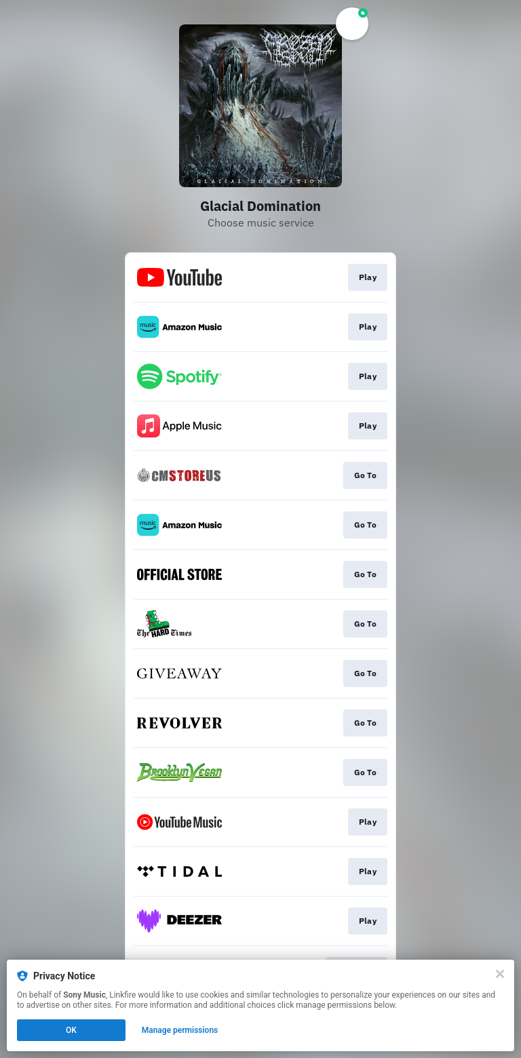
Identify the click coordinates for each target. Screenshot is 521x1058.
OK (71, 1030)
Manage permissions (180, 1030)
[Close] (500, 974)
